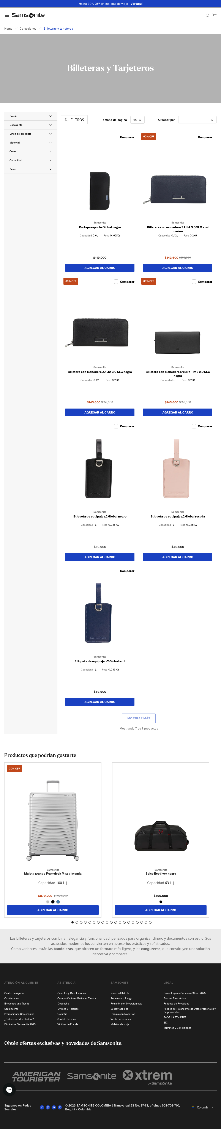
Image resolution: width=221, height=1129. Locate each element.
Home (8, 28)
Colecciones (28, 28)
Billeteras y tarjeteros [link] (58, 28)
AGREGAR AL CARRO (52, 910)
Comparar (124, 137)
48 (137, 120)
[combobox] (203, 1107)
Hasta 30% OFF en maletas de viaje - (110, 4)
